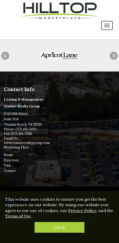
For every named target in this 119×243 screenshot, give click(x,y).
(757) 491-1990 (26, 129)
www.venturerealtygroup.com (27, 143)
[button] (5, 56)
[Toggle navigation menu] (107, 25)
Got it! (59, 227)
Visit (7, 165)
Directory (11, 160)
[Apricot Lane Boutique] (59, 55)
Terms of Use (18, 216)
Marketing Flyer (16, 147)
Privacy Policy (82, 210)
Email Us (11, 138)
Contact (10, 171)
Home (8, 155)
